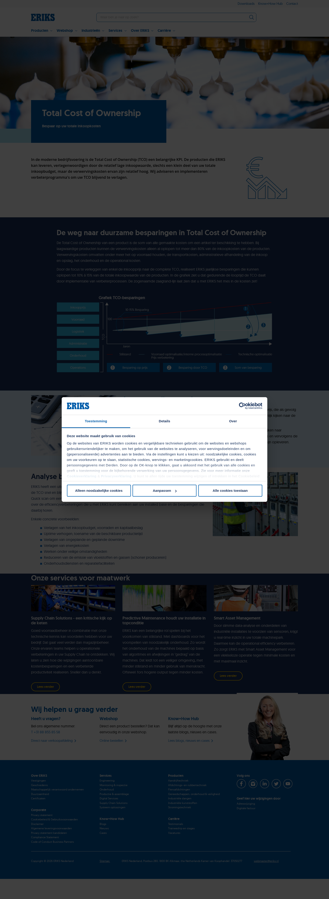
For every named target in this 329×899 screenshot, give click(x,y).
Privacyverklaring (116, 476)
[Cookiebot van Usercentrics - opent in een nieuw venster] (242, 405)
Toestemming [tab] (96, 421)
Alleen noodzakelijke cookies (99, 490)
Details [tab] (164, 421)
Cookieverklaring (82, 476)
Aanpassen (165, 490)
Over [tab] (233, 421)
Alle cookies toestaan (230, 490)
